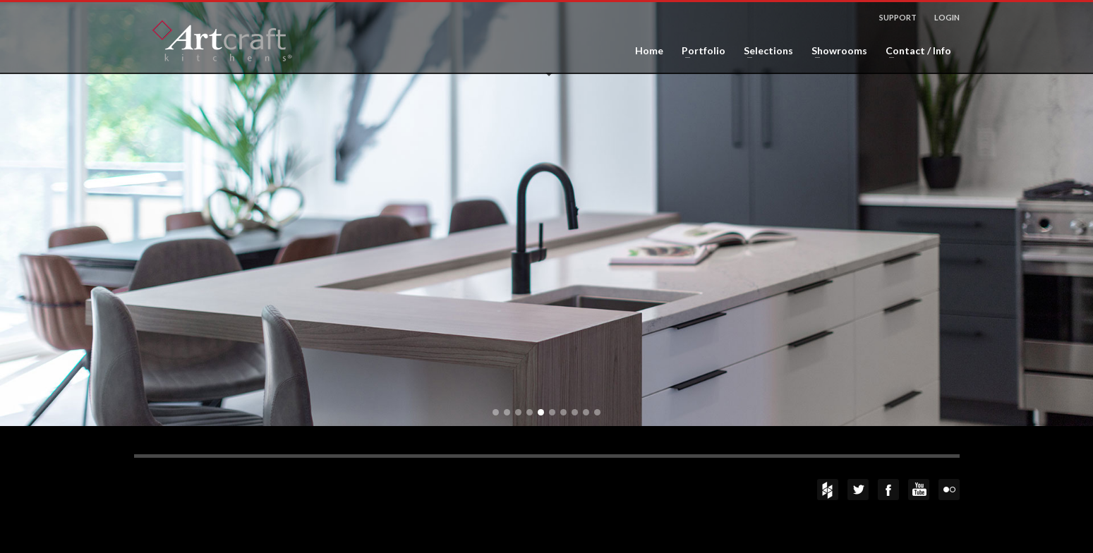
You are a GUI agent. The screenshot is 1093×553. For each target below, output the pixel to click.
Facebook (888, 489)
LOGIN (947, 17)
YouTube (918, 489)
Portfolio (699, 51)
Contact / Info (914, 51)
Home (649, 51)
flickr (949, 489)
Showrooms (835, 51)
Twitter (858, 489)
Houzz (827, 489)
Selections (764, 51)
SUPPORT (898, 17)
